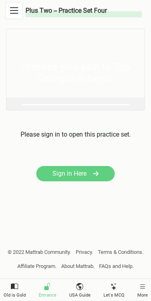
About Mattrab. (78, 266)
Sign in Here (75, 173)
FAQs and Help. (116, 266)
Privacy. (84, 252)
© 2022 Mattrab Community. (39, 252)
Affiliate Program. (36, 266)
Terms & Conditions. (120, 252)
